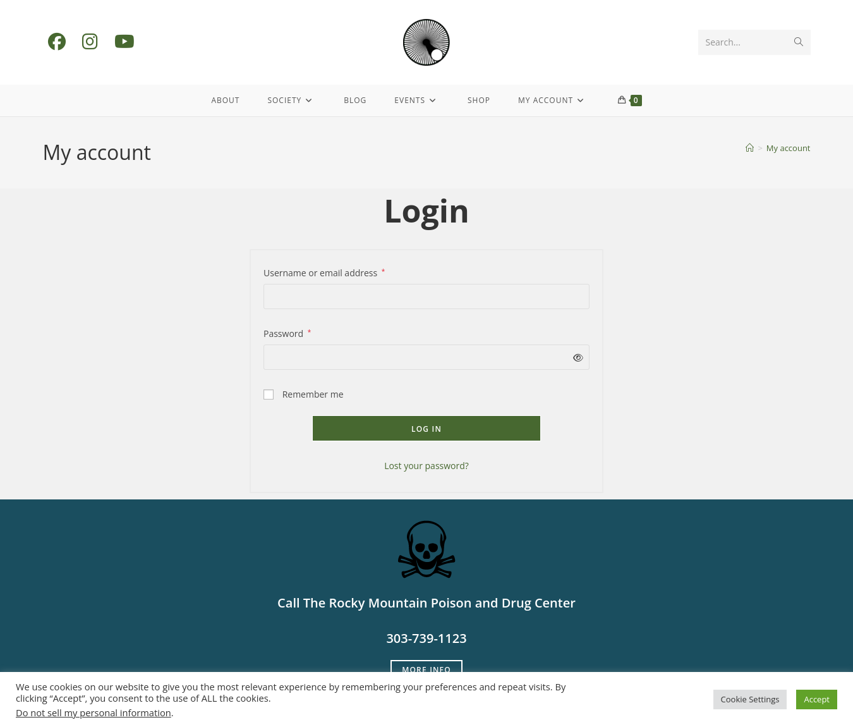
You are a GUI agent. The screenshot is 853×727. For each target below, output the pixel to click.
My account (788, 148)
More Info (426, 669)
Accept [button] (817, 699)
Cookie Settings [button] (750, 699)
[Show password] (576, 357)
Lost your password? (426, 466)
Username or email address (324, 272)
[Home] (750, 148)
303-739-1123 (426, 638)
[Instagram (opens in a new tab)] (90, 41)
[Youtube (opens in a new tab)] (124, 41)
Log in (426, 429)
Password (287, 332)
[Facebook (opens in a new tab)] (57, 41)
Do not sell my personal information (93, 712)
